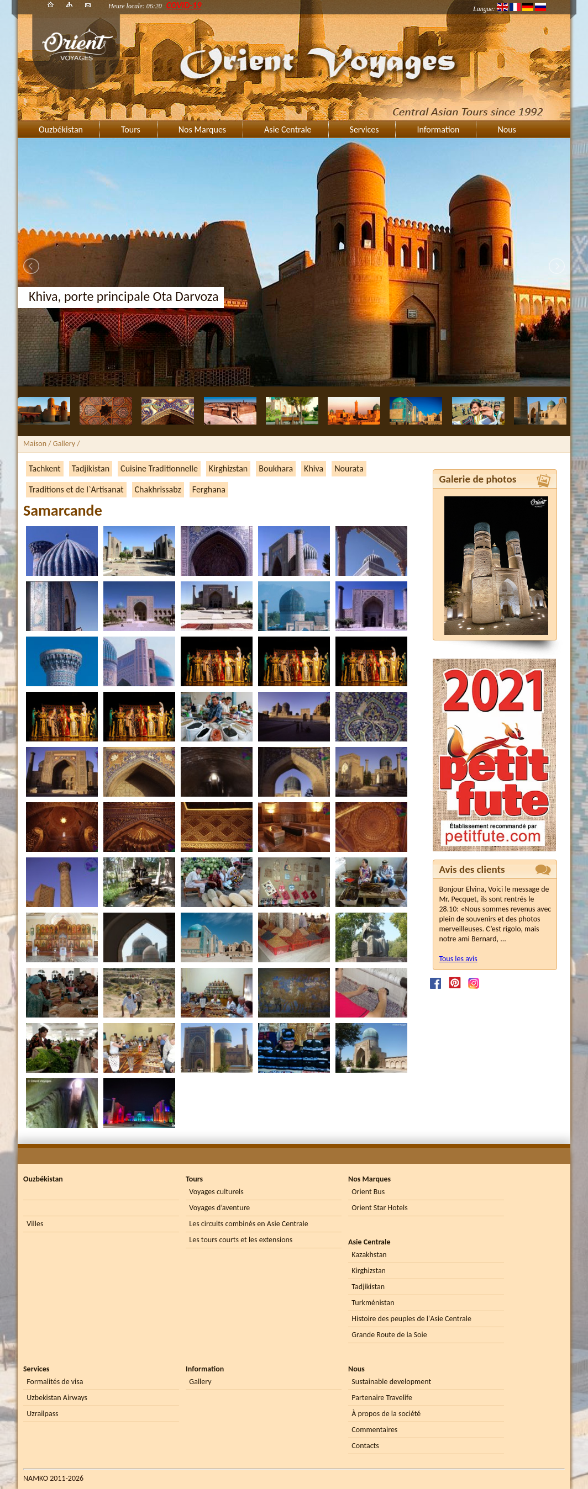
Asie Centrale (287, 129)
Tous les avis (458, 958)
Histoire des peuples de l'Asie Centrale (411, 1318)
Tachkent (45, 468)
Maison (34, 443)
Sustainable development (391, 1381)
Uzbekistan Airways (57, 1397)
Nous (506, 129)
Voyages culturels (216, 1191)
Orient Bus (368, 1191)
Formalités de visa (55, 1381)
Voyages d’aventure (219, 1207)
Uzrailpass (42, 1413)
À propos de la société (386, 1413)
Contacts (365, 1445)
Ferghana (208, 489)
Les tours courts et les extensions (240, 1239)
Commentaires (374, 1429)
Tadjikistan (90, 468)
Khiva (313, 468)
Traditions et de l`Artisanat (76, 489)
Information (438, 129)
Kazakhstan (368, 1254)
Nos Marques (202, 129)
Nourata (349, 468)
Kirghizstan (228, 468)
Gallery (200, 1381)
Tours (130, 129)
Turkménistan (372, 1302)
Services (364, 129)
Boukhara (276, 468)
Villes (35, 1223)
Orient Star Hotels (379, 1207)
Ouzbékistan (61, 129)
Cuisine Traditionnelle (159, 468)
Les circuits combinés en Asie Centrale (248, 1223)
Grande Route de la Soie (389, 1334)
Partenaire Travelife (381, 1397)
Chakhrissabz (158, 489)
